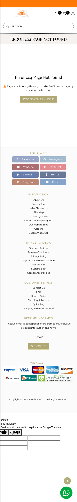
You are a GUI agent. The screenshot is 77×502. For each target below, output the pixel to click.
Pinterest (52, 166)
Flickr (52, 182)
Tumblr (53, 174)
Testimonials (38, 264)
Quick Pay (38, 304)
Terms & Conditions (38, 252)
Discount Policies (38, 248)
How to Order (38, 296)
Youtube (25, 166)
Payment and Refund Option (39, 260)
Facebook (25, 159)
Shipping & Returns (38, 300)
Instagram (53, 159)
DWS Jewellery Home (38, 99)
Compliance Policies (38, 272)
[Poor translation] (15, 432)
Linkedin (25, 174)
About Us (38, 199)
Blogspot (25, 182)
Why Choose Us (38, 208)
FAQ (38, 292)
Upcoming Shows (39, 216)
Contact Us (38, 287)
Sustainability (38, 268)
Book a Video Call (38, 232)
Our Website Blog (38, 224)
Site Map (39, 212)
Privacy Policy (38, 256)
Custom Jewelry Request (38, 220)
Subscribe (38, 346)
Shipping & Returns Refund (38, 308)
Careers (38, 228)
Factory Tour (38, 204)
